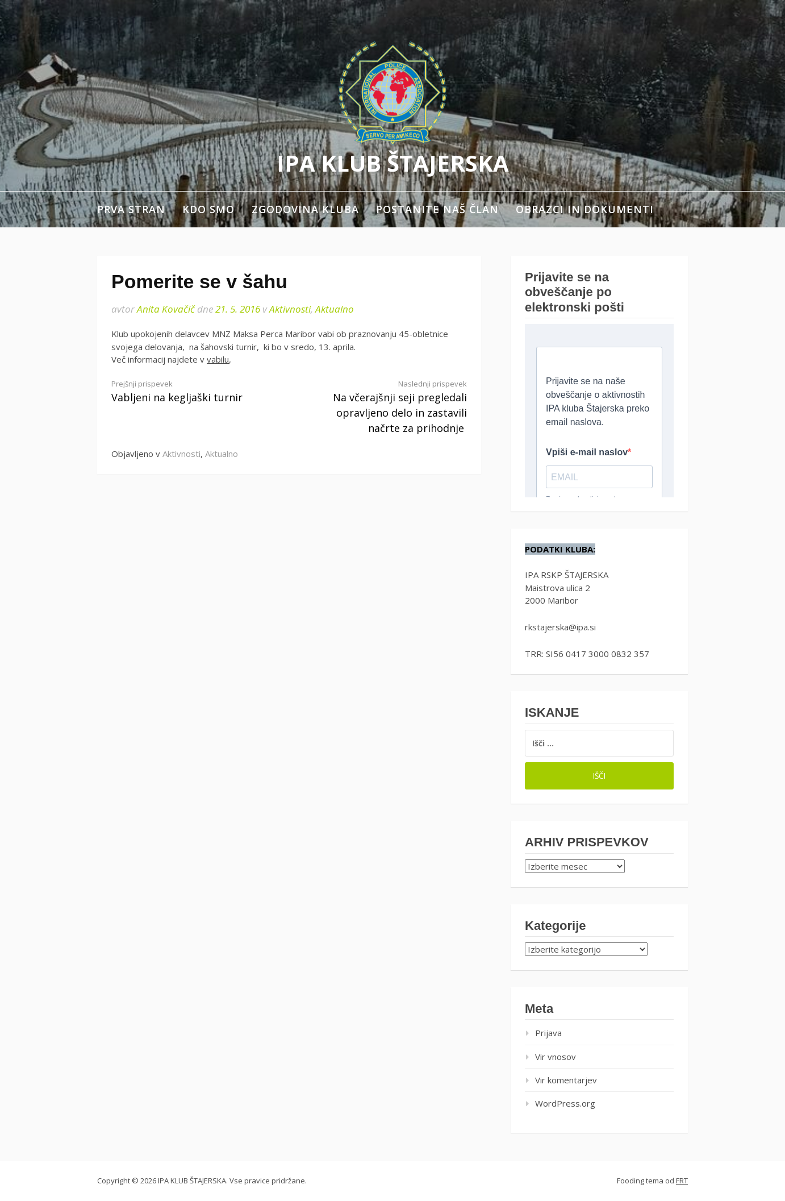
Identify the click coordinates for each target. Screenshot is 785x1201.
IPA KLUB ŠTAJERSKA (393, 162)
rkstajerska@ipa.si (560, 627)
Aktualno (334, 308)
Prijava (548, 1032)
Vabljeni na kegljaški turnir (191, 391)
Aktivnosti (290, 308)
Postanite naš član (437, 209)
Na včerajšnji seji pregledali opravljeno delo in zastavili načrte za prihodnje (387, 407)
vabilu (218, 359)
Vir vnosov (555, 1056)
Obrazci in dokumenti (585, 209)
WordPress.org (565, 1103)
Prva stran (131, 209)
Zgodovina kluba (305, 209)
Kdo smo (208, 209)
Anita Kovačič (166, 308)
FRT (682, 1180)
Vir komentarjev (566, 1080)
